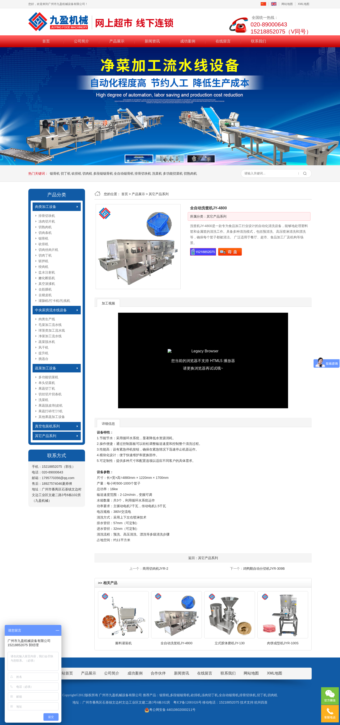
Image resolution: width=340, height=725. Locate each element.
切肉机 (87, 173)
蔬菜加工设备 (45, 368)
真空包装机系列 (47, 426)
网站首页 (65, 673)
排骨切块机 (143, 173)
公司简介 (81, 41)
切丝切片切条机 (50, 394)
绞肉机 (43, 267)
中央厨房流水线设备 (51, 310)
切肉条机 (45, 233)
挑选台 (43, 359)
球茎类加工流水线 (51, 330)
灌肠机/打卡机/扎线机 (54, 301)
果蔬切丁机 (46, 388)
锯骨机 (55, 173)
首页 (46, 41)
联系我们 (258, 41)
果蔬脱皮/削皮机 (50, 405)
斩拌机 (43, 261)
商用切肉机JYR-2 (155, 568)
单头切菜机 (46, 383)
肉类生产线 (46, 319)
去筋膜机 (45, 289)
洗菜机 (157, 173)
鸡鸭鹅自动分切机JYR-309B (264, 568)
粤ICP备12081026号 (187, 702)
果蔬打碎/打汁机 (50, 411)
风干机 (43, 347)
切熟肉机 (190, 173)
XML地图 (303, 4)
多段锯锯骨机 (103, 173)
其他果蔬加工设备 (51, 417)
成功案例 (187, 41)
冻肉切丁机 (209, 695)
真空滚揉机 (46, 284)
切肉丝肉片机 (48, 250)
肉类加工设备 (45, 207)
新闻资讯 (152, 41)
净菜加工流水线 (50, 336)
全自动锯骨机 (124, 173)
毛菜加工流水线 (50, 325)
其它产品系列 (45, 436)
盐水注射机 (46, 272)
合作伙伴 (158, 673)
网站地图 (287, 4)
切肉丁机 (45, 255)
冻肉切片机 (46, 221)
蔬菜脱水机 (46, 342)
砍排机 (76, 173)
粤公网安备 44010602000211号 (170, 710)
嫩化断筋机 (46, 278)
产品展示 (116, 41)
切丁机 (66, 173)
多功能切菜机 (173, 173)
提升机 (43, 353)
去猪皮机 (45, 295)
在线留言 (223, 41)
